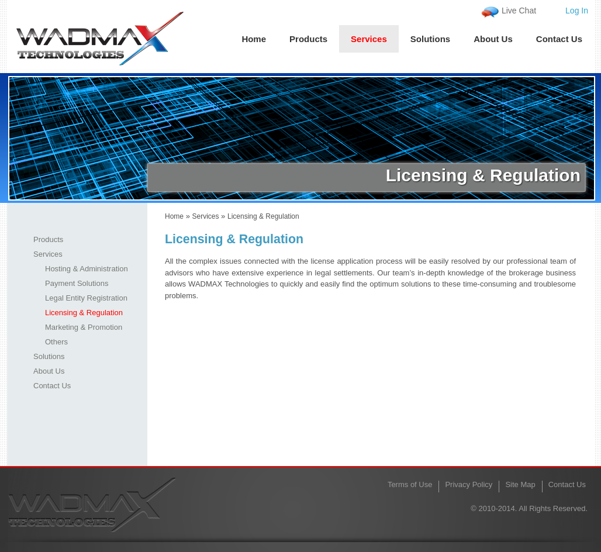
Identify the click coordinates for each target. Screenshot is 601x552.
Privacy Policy (468, 484)
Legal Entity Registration (86, 298)
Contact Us (559, 39)
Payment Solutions (76, 283)
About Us (493, 39)
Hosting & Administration (86, 268)
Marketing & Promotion (83, 327)
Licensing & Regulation (84, 312)
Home (253, 39)
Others (56, 341)
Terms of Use (410, 484)
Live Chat (519, 10)
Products (308, 39)
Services (369, 39)
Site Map (520, 484)
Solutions (430, 39)
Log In (576, 10)
